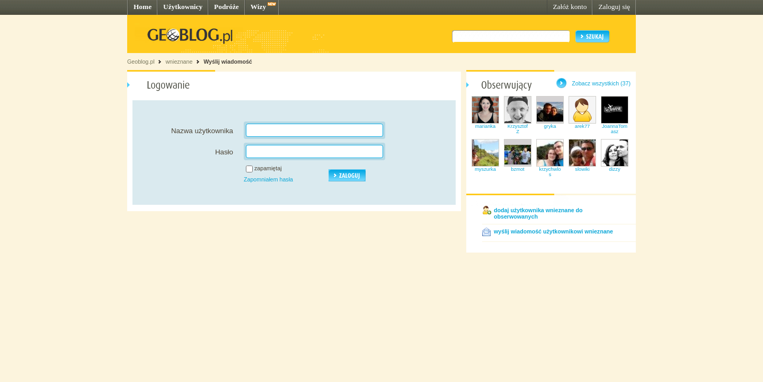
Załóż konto (570, 7)
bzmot (517, 169)
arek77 (582, 126)
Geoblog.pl (141, 61)
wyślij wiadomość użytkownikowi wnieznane (553, 231)
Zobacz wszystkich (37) (601, 83)
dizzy (614, 169)
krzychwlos (550, 172)
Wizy (258, 7)
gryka (550, 126)
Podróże (226, 7)
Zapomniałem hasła (268, 179)
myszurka (485, 169)
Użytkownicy (182, 7)
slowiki (582, 169)
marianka (485, 126)
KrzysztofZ (518, 129)
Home (143, 7)
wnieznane (178, 61)
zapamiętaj (268, 168)
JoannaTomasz (614, 129)
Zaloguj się (614, 7)
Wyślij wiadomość (227, 61)
